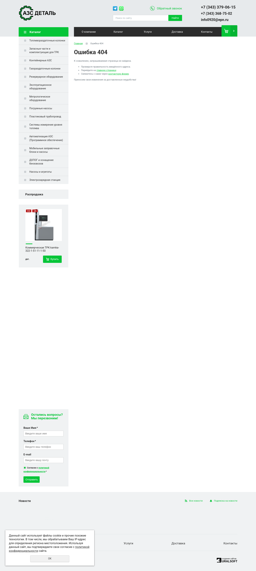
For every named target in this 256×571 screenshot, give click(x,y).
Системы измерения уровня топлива (45, 126)
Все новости (195, 500)
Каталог (118, 31)
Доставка (177, 31)
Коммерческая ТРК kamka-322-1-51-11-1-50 (42, 249)
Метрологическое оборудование (39, 98)
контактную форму (118, 73)
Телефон (29, 441)
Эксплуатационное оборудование (40, 86)
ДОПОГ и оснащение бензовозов (41, 162)
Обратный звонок (169, 8)
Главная (78, 43)
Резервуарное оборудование (46, 76)
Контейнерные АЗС (40, 60)
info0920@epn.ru (214, 20)
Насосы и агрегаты (40, 171)
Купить (54, 259)
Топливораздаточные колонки (47, 40)
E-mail (27, 454)
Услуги (148, 31)
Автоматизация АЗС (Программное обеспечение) (46, 138)
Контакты (206, 31)
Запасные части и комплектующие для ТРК (44, 50)
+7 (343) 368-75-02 (216, 14)
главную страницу (106, 70)
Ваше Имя (30, 427)
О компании (89, 31)
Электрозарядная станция (44, 179)
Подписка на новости (225, 500)
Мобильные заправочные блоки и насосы (44, 150)
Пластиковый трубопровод (45, 116)
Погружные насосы (40, 108)
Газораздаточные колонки (44, 68)
